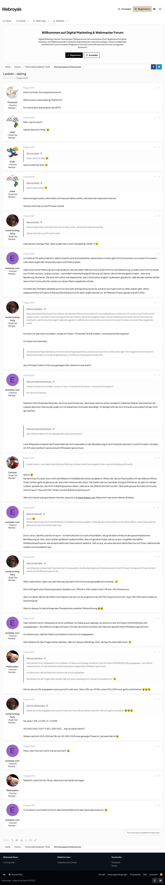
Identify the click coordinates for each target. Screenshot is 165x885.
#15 (158, 746)
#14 (158, 699)
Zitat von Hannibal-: (35, 309)
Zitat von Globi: (33, 183)
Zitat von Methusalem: (36, 705)
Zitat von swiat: (33, 153)
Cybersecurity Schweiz (67, 862)
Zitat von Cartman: (34, 514)
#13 (158, 652)
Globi (12, 161)
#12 (158, 618)
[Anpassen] (154, 9)
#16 (158, 776)
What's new (41, 21)
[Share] (155, 87)
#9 (159, 458)
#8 (159, 375)
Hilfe (145, 874)
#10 (158, 507)
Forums (22, 21)
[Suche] (160, 9)
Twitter (114, 866)
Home (8, 21)
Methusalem (12, 666)
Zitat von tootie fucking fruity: (39, 381)
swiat (12, 132)
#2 (159, 117)
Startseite (153, 874)
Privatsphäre (135, 874)
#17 (158, 805)
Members (60, 21)
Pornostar (9, 78)
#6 (159, 253)
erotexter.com (12, 268)
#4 (159, 176)
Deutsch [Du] (15, 874)
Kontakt (101, 874)
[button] (28, 21)
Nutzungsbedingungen (117, 874)
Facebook (116, 862)
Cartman (12, 472)
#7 (159, 302)
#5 (159, 216)
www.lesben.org (86, 497)
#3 (159, 147)
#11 (159, 557)
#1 (159, 88)
